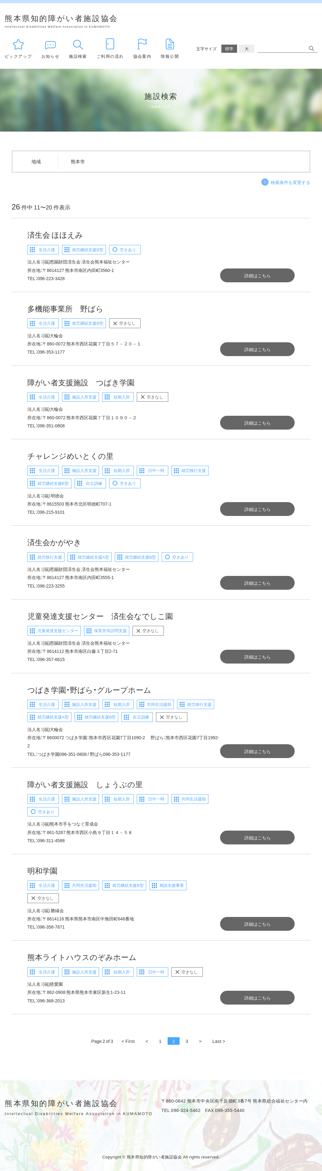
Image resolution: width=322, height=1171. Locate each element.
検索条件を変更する (290, 182)
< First (128, 1041)
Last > (218, 1041)
